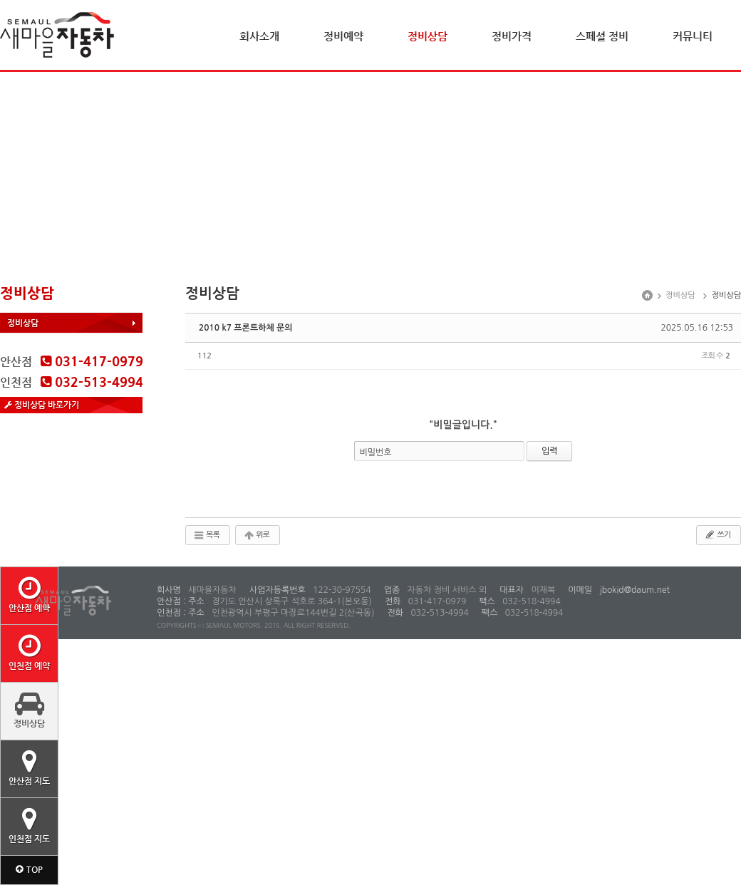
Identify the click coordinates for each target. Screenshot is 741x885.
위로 (256, 535)
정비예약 (343, 36)
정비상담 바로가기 (41, 405)
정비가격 (512, 36)
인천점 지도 (29, 825)
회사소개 (259, 36)
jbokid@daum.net (633, 590)
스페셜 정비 (602, 36)
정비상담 (427, 36)
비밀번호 (376, 452)
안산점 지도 (29, 767)
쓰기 (717, 534)
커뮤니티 (692, 36)
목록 (206, 535)
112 (204, 356)
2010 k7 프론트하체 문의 (246, 328)
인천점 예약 (29, 652)
